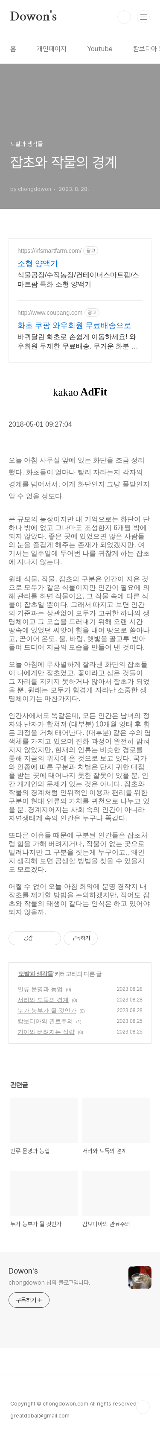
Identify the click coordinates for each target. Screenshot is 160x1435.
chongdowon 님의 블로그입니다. (49, 1282)
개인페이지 (52, 49)
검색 (124, 17)
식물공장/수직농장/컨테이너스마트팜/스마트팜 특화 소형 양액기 (78, 279)
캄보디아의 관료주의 (45, 1021)
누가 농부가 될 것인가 (46, 1010)
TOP (143, 1407)
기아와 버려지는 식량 (46, 1031)
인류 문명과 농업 (40, 989)
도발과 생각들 (35, 973)
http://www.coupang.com (50, 312)
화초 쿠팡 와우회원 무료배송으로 (74, 325)
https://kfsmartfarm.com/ (49, 250)
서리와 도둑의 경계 (43, 999)
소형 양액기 (37, 263)
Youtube (100, 49)
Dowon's (33, 17)
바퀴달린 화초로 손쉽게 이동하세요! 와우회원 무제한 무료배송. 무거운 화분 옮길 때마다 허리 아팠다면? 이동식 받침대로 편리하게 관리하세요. (78, 342)
